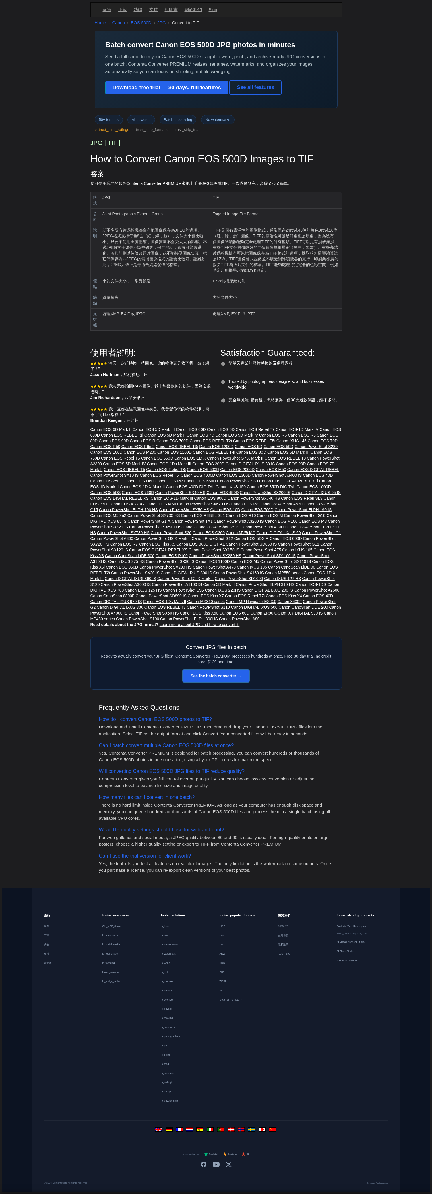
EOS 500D (141, 22)
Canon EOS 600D (286, 538)
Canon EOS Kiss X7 (206, 596)
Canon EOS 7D (200, 435)
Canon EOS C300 (209, 532)
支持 (153, 9)
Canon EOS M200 (139, 452)
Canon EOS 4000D (198, 475)
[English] (159, 1131)
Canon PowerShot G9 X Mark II (162, 538)
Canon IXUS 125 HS (143, 590)
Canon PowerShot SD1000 (239, 578)
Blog (213, 9)
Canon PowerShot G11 (298, 544)
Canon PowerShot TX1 (192, 521)
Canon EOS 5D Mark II (164, 435)
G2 (245, 1154)
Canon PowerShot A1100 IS (177, 584)
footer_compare (111, 972)
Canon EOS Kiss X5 (157, 544)
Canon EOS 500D (203, 469)
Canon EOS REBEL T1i (122, 435)
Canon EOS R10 (241, 515)
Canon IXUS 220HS (223, 590)
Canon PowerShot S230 (316, 446)
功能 (138, 9)
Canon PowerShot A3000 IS (126, 584)
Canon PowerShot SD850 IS (251, 544)
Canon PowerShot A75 (261, 550)
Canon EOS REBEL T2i (211, 441)
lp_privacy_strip (169, 1100)
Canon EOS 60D (191, 429)
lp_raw (164, 935)
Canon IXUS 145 (291, 441)
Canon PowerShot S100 (137, 619)
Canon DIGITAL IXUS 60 (279, 532)
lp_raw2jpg (167, 1018)
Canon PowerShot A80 (239, 619)
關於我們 (193, 9)
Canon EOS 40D (318, 475)
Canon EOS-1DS (311, 584)
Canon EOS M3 (313, 521)
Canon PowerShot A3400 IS (277, 475)
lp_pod (164, 1045)
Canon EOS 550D (157, 458)
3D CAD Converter (347, 960)
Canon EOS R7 (124, 544)
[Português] (221, 1131)
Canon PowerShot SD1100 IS (269, 555)
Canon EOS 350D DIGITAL (271, 486)
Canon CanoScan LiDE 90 (291, 567)
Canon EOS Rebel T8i (166, 469)
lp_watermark (168, 953)
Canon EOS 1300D (233, 475)
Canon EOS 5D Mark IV (236, 435)
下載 (122, 9)
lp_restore (166, 990)
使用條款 (283, 935)
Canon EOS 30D (251, 452)
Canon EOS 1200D (216, 446)
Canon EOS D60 (138, 481)
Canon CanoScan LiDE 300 (129, 555)
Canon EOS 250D (106, 481)
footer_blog (284, 953)
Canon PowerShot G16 (305, 515)
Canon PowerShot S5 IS (217, 527)
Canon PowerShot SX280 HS (215, 555)
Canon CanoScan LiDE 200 (303, 607)
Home (100, 22)
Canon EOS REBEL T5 (124, 469)
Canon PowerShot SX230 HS (165, 567)
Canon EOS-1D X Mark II (142, 486)
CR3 (222, 972)
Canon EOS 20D (291, 464)
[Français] (180, 1131)
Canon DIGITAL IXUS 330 (120, 607)
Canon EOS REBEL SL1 (203, 515)
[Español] (200, 1131)
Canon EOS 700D (172, 441)
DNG (222, 963)
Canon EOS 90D (114, 441)
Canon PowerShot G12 (212, 538)
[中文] (273, 1131)
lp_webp (165, 963)
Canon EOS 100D (106, 452)
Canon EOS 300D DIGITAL (200, 544)
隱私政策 (283, 944)
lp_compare (167, 1073)
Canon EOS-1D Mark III (172, 498)
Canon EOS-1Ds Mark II (164, 601)
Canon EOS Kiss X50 (199, 613)
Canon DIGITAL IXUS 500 (254, 607)
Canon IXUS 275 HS (126, 561)
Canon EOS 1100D (174, 452)
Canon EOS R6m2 (138, 446)
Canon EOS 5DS (105, 492)
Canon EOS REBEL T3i (177, 446)
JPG (161, 22)
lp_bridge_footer (111, 981)
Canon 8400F (289, 601)
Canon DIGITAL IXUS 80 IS (250, 464)
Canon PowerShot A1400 (263, 527)
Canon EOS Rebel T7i (245, 596)
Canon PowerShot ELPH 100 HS (128, 509)
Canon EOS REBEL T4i (214, 452)
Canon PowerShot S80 (237, 481)
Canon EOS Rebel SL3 (301, 498)
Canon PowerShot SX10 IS (114, 475)
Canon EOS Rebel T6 (120, 458)
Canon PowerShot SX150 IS (214, 550)
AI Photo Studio (345, 951)
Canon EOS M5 (245, 561)
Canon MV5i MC (240, 532)
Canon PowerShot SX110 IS (285, 561)
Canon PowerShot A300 (111, 538)
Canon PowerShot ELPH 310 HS (265, 584)
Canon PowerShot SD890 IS (161, 596)
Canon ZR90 (262, 613)
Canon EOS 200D (208, 464)
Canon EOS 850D (122, 567)
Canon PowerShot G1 (321, 532)
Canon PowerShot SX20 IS (135, 573)
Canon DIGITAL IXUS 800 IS (186, 573)
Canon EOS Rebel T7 (255, 429)
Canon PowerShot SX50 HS (184, 509)
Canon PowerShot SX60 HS (154, 613)
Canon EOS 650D (200, 481)
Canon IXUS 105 (297, 550)
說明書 (171, 9)
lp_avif (164, 972)
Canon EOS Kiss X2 (127, 504)
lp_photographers (170, 1036)
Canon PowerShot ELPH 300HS (189, 619)
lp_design (166, 1091)
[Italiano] (211, 1131)
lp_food (165, 1064)
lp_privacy (166, 1008)
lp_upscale (167, 981)
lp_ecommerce (110, 935)
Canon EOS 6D (221, 429)
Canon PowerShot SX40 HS (180, 492)
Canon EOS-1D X (190, 458)
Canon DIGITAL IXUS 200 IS (267, 590)
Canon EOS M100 (281, 521)
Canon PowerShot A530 (280, 504)
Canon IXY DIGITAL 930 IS (298, 613)
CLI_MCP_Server (112, 926)
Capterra (229, 1154)
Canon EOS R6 (273, 435)
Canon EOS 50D (278, 446)
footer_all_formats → (231, 999)
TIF (112, 142)
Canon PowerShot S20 (171, 532)
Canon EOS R (142, 441)
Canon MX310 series (206, 601)
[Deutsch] (169, 1131)
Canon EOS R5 (302, 435)
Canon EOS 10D (225, 509)
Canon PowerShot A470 (214, 567)
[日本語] (262, 1131)
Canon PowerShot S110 (208, 607)
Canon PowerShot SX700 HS (153, 515)
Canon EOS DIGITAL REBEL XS (158, 550)
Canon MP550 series (284, 573)
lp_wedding (108, 963)
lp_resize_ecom (169, 944)
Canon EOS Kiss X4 (284, 596)
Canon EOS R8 (245, 504)
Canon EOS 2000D (237, 469)
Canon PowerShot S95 (183, 590)
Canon (118, 22)
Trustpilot (211, 1154)
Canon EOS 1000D (314, 486)
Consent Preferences (377, 1183)
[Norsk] (242, 1131)
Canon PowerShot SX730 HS (123, 532)
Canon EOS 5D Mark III (154, 429)
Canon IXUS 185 (252, 567)
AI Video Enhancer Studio (351, 942)
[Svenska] (252, 1131)
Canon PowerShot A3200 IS (239, 521)
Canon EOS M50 (271, 469)
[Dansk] (231, 1131)
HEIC (222, 926)
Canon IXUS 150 (231, 486)
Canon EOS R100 (172, 555)
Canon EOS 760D (138, 492)
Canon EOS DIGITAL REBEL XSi (120, 498)
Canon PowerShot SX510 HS (155, 527)
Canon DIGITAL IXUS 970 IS (116, 601)
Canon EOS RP (169, 481)
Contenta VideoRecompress (352, 926)
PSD (222, 990)
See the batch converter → (216, 676)
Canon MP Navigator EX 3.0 (251, 601)
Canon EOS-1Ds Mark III (169, 464)
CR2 (222, 935)
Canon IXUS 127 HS (282, 578)
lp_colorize (167, 999)
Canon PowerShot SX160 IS (238, 573)
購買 (107, 9)
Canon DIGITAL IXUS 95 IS (316, 492)
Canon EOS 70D (323, 441)
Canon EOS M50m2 (108, 515)
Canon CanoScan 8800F (112, 596)
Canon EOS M (270, 515)
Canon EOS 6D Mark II (110, 429)
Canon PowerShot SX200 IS (265, 492)
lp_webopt (166, 1082)
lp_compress (168, 1027)
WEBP (223, 981)
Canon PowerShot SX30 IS (170, 561)
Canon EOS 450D (222, 492)
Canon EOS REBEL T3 (285, 458)
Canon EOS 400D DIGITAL (190, 486)
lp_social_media (111, 944)
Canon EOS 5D (248, 446)
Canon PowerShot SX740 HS (254, 498)
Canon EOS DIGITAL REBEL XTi (288, 481)
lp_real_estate (110, 953)
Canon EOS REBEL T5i (254, 441)
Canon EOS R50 (105, 446)
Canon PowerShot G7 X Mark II (235, 458)
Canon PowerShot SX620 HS (203, 504)
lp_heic (165, 926)
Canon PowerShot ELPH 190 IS (303, 509)
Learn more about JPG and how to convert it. (200, 624)
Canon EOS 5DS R (251, 538)
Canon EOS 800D (210, 498)
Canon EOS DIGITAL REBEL (313, 469)
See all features (255, 87)
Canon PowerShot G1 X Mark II (185, 578)
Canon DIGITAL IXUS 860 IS (130, 578)
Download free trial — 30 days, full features (167, 87)
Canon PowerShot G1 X (148, 521)
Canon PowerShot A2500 (316, 590)
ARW (222, 953)
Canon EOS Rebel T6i (159, 475)
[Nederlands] (190, 1131)
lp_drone (166, 1054)
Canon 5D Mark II (219, 584)
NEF (222, 944)
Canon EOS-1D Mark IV (297, 429)
